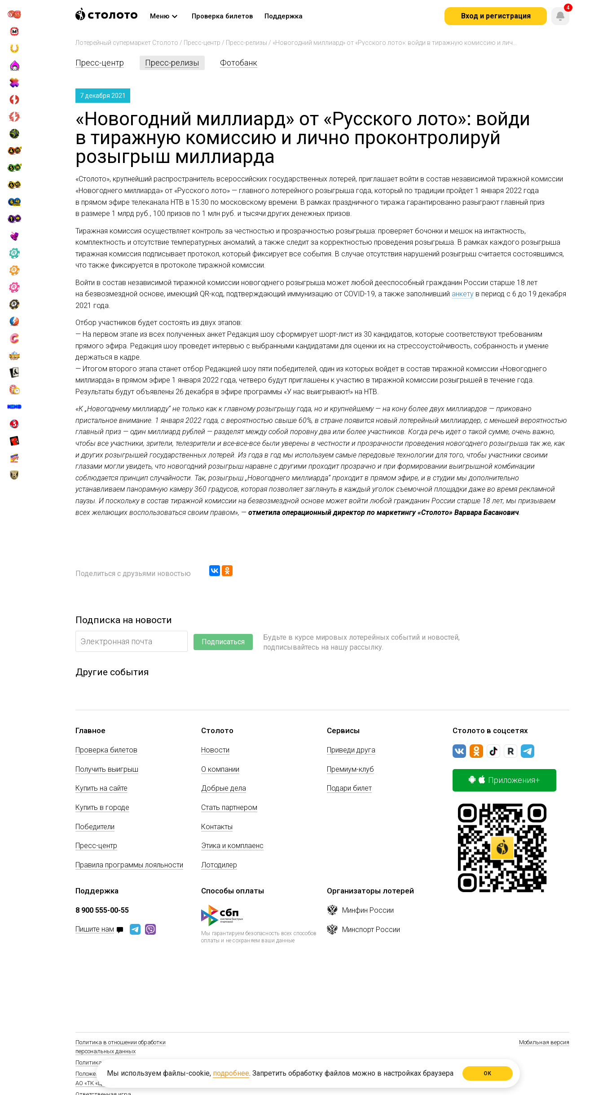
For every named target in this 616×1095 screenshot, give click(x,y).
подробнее (231, 1073)
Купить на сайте (101, 788)
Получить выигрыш (106, 769)
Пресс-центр (202, 42)
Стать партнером (229, 807)
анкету (463, 294)
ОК (488, 1073)
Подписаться (223, 642)
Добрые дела (223, 788)
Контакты (217, 826)
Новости (215, 750)
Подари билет (349, 788)
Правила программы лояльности (129, 865)
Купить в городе (102, 807)
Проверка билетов (106, 750)
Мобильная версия (544, 1042)
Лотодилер (219, 865)
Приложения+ (504, 780)
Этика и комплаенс (232, 845)
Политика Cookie (97, 1062)
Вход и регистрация (496, 16)
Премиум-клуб (350, 769)
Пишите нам (94, 929)
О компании (220, 769)
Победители (94, 826)
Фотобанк (238, 62)
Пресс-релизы (246, 42)
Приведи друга (351, 750)
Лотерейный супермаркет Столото (126, 42)
